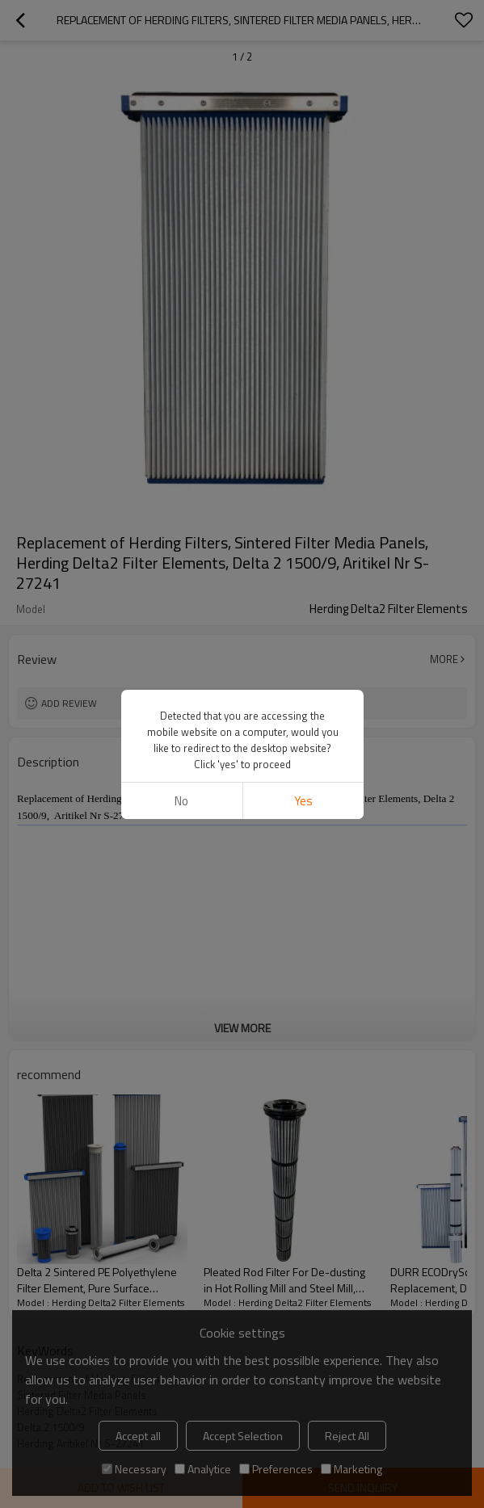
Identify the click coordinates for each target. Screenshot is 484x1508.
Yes (302, 801)
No (181, 801)
